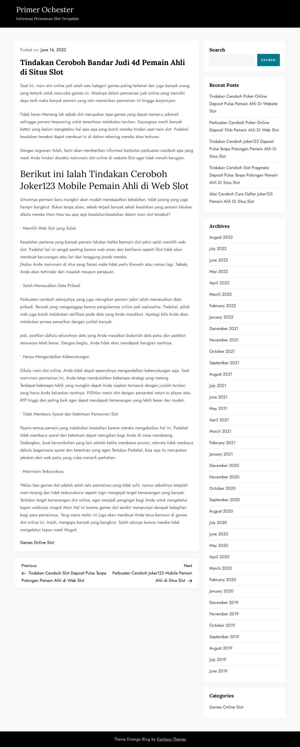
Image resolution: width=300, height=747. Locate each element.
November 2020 (224, 477)
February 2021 (222, 443)
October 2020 (222, 488)
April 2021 (219, 420)
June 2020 (218, 534)
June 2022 (218, 260)
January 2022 (221, 317)
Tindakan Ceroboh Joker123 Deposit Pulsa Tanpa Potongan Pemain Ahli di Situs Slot (243, 148)
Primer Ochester (45, 9)
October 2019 (222, 625)
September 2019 (224, 637)
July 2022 (218, 249)
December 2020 (224, 465)
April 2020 (219, 557)
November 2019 (224, 614)
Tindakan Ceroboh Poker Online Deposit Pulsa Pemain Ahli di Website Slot (243, 103)
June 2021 (218, 397)
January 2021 (221, 454)
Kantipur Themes (171, 739)
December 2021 (223, 328)
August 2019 (220, 648)
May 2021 (218, 408)
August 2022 (221, 237)
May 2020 (218, 545)
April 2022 (219, 283)
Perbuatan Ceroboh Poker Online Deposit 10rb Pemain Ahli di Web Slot (244, 126)
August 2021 (220, 374)
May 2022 (218, 271)
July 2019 (217, 659)
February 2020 (222, 580)
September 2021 (224, 363)
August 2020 (221, 511)
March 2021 (220, 431)
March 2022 (220, 294)
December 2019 (223, 602)
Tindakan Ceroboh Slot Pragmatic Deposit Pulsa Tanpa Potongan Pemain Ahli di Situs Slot (243, 175)
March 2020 (220, 568)
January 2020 (221, 591)
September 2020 (224, 500)
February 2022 (222, 306)
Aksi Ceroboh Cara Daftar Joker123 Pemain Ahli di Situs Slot (241, 197)
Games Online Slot (37, 542)
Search (217, 50)
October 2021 (222, 351)
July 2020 (218, 523)
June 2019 (218, 671)
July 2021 (217, 386)
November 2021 (224, 340)
